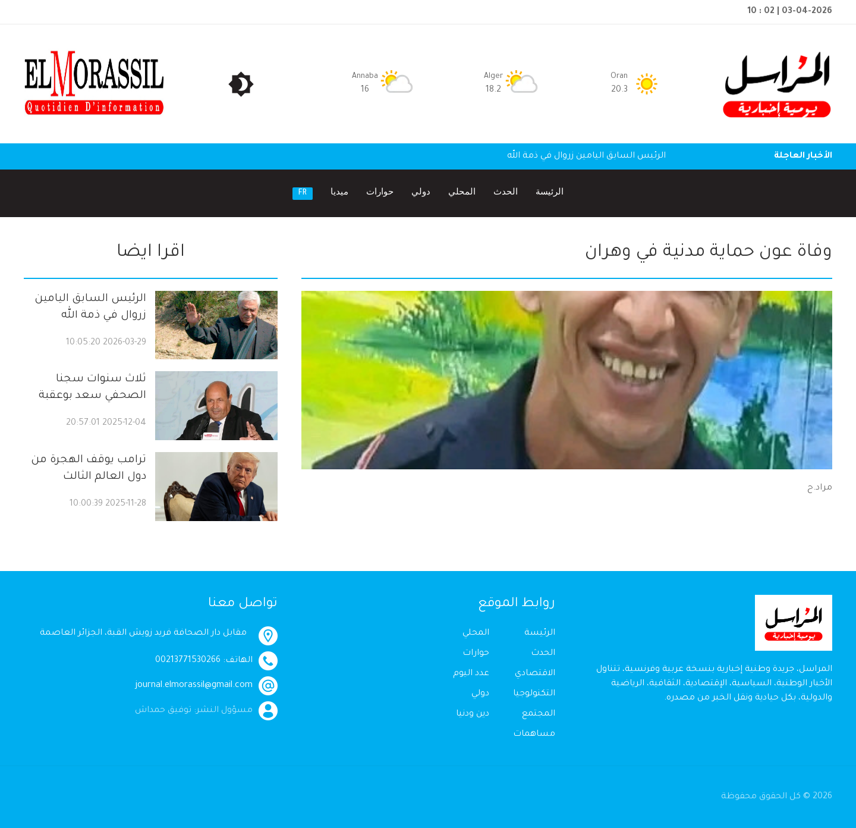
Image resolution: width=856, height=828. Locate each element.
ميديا (339, 193)
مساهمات (534, 734)
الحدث (505, 193)
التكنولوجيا (534, 694)
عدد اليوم (471, 674)
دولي (420, 193)
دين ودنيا (472, 714)
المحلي (462, 193)
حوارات (380, 193)
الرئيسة (550, 193)
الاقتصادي (535, 674)
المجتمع (538, 714)
